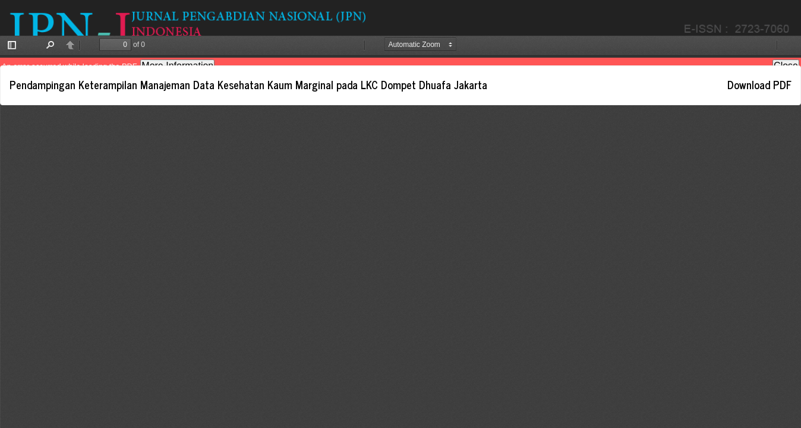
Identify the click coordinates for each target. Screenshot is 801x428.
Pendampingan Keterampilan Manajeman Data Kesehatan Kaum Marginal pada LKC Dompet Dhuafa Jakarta (248, 84)
